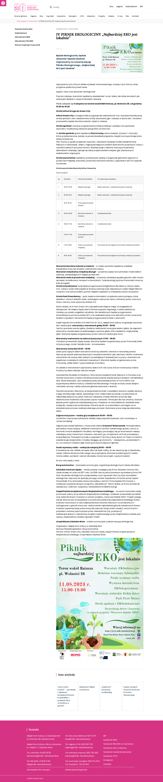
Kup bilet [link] (50, 16)
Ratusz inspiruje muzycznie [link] (27, 45)
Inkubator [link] (91, 16)
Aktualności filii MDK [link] (24, 41)
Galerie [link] (111, 16)
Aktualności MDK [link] (22, 37)
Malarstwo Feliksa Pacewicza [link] (87, 688)
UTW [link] (82, 16)
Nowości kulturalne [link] (23, 29)
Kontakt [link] (135, 16)
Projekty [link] (101, 16)
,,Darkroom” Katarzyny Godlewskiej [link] (106, 690)
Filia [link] (127, 16)
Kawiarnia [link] (61, 16)
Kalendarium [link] (21, 33)
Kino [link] (41, 16)
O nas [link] (120, 16)
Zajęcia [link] (33, 16)
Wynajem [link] (73, 16)
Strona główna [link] (20, 16)
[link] (3, 3)
